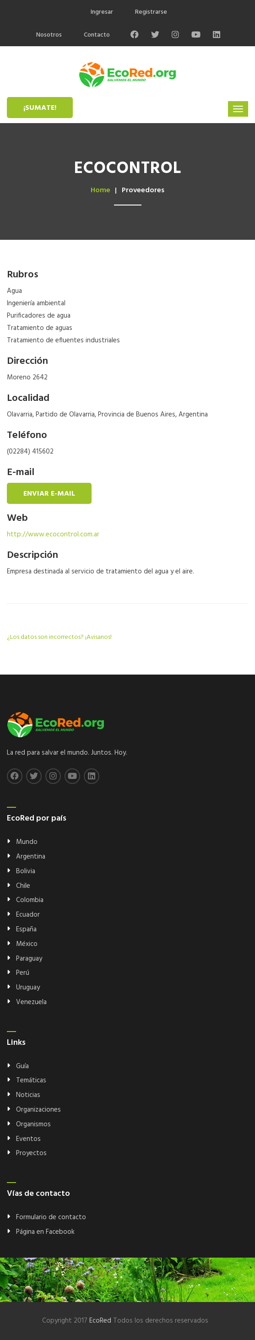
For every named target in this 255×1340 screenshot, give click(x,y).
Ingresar (102, 12)
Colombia (29, 900)
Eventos (28, 1139)
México (27, 944)
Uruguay (28, 987)
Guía (22, 1066)
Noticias (28, 1095)
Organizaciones (38, 1109)
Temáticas (31, 1080)
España (26, 929)
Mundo (27, 842)
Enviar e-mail (49, 494)
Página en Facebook (45, 1232)
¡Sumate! (39, 108)
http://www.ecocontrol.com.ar (53, 534)
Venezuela (31, 1002)
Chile (23, 886)
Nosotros (49, 35)
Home (100, 190)
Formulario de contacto (51, 1217)
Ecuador (28, 914)
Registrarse (151, 12)
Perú (22, 972)
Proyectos (31, 1153)
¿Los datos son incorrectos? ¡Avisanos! (59, 637)
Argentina (30, 856)
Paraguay (29, 958)
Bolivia (25, 871)
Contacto (97, 35)
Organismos (33, 1124)
